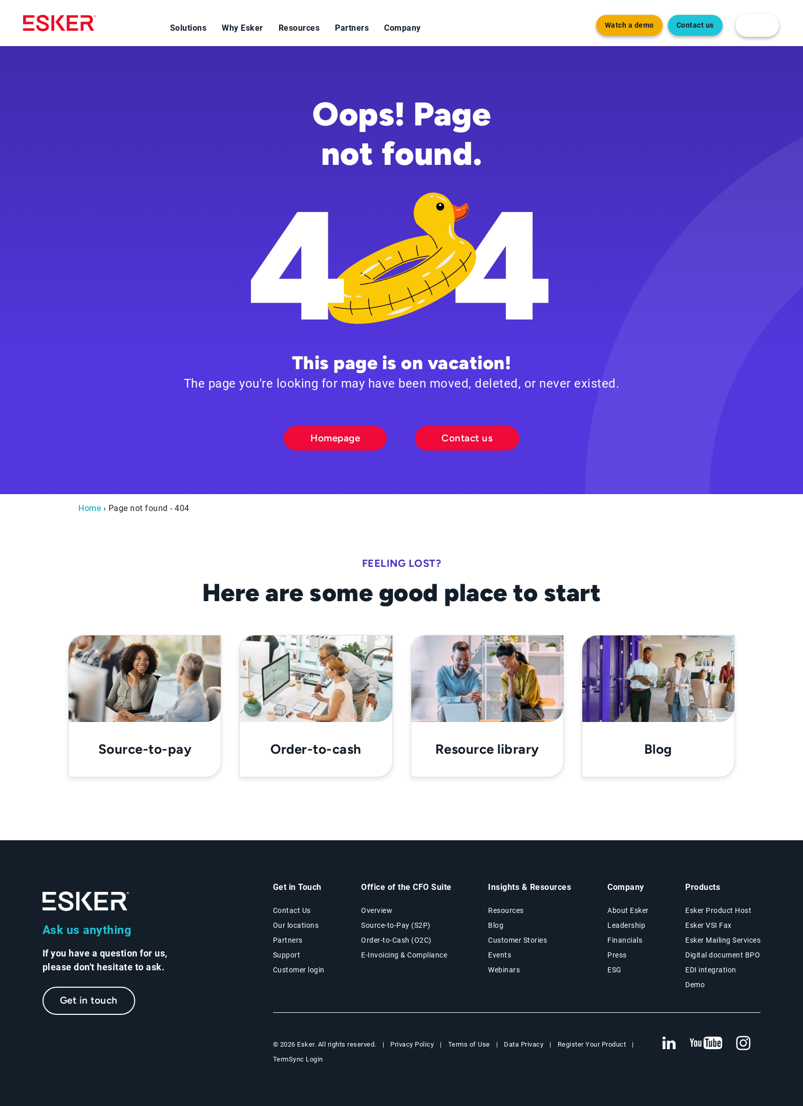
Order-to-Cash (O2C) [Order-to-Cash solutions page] (396, 940)
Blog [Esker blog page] (495, 925)
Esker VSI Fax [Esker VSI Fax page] (708, 925)
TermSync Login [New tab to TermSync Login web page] (298, 1059)
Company (402, 28)
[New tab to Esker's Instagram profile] (743, 1043)
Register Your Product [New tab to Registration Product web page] (592, 1044)
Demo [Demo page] (695, 985)
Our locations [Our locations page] (296, 925)
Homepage (335, 438)
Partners (352, 28)
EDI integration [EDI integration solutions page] (710, 970)
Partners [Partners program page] (288, 940)
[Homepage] (59, 23)
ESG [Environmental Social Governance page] (614, 970)
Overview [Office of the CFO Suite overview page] (376, 910)
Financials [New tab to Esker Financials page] (624, 940)
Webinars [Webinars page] (504, 970)
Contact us (467, 438)
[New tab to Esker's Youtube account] (706, 1043)
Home (89, 508)
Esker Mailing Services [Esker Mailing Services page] (722, 940)
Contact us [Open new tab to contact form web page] (695, 25)
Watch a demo (629, 25)
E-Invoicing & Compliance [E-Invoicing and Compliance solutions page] (404, 955)
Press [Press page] (617, 955)
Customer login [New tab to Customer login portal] (299, 970)
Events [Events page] (499, 955)
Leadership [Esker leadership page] (626, 925)
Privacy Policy (412, 1044)
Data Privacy (523, 1044)
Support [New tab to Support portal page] (287, 955)
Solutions (188, 28)
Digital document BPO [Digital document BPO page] (722, 955)
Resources (299, 28)
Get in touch (89, 1000)
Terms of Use (469, 1044)
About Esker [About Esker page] (628, 910)
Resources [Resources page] (506, 910)
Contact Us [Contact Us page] (292, 910)
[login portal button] (757, 25)
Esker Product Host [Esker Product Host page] (718, 910)
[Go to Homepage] (86, 901)
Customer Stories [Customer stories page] (517, 940)
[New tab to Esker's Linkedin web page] (669, 1043)
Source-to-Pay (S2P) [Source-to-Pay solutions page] (396, 925)
